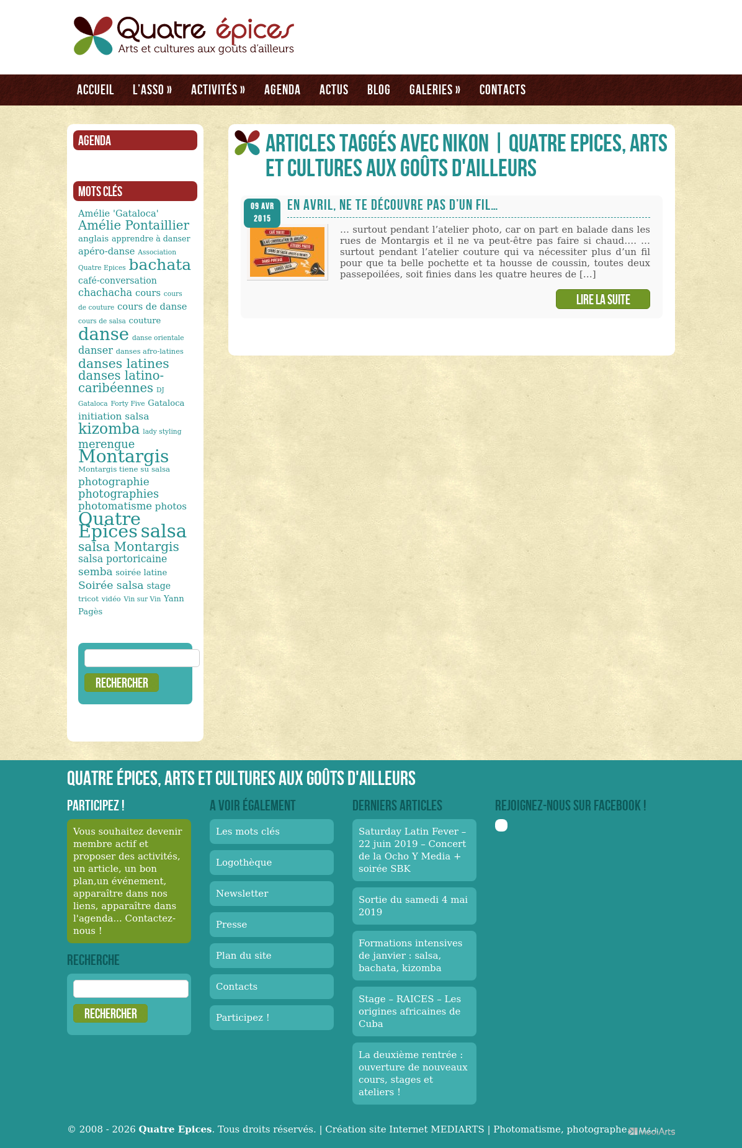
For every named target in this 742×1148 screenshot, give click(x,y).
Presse (231, 924)
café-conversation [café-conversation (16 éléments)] (117, 280)
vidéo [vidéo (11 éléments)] (111, 598)
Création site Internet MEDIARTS (404, 1129)
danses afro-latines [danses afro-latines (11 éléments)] (150, 351)
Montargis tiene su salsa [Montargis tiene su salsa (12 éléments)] (124, 469)
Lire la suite (603, 299)
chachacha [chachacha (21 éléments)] (105, 292)
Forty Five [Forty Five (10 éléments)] (127, 404)
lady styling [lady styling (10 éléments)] (162, 432)
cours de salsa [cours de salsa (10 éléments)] (102, 321)
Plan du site (244, 955)
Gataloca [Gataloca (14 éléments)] (166, 403)
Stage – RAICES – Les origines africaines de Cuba (410, 1011)
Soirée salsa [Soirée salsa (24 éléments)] (111, 585)
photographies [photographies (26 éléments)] (118, 493)
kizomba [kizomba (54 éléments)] (109, 428)
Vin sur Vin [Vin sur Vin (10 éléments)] (142, 599)
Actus (334, 89)
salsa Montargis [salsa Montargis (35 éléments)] (128, 546)
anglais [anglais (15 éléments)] (93, 238)
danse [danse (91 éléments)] (103, 334)
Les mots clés (248, 831)
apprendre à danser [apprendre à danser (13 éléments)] (151, 238)
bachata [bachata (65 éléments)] (160, 265)
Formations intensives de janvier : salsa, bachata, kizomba (411, 956)
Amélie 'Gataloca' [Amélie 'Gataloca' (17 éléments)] (118, 213)
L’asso (152, 89)
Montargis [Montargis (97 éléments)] (123, 456)
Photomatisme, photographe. (561, 1129)
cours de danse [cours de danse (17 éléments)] (152, 306)
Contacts (503, 89)
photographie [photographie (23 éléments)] (114, 481)
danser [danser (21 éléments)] (95, 350)
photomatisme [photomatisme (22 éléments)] (115, 506)
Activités (218, 89)
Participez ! (243, 1017)
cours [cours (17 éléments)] (148, 292)
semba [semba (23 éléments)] (95, 571)
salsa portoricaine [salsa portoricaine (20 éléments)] (122, 559)
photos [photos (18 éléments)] (171, 506)
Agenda (282, 89)
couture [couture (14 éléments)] (145, 320)
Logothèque (244, 862)
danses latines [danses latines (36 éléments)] (123, 363)
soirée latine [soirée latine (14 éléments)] (141, 572)
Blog (379, 89)
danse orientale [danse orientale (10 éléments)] (158, 338)
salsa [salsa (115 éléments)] (164, 531)
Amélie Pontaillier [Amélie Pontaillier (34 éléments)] (133, 225)
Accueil (95, 89)
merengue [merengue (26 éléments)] (106, 444)
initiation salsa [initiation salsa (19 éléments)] (113, 416)
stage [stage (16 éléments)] (158, 586)
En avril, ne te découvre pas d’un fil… (392, 204)
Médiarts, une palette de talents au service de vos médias (651, 1131)
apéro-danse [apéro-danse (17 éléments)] (106, 251)
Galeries (435, 89)
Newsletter (242, 893)
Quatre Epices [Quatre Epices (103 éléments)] (109, 525)
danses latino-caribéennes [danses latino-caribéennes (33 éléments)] (121, 382)
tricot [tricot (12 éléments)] (88, 598)
